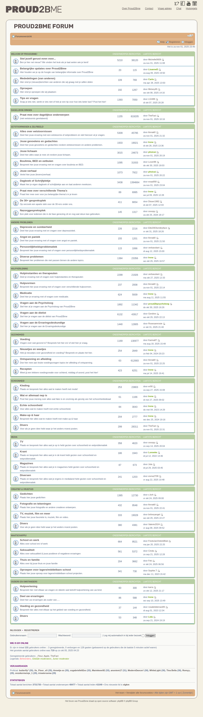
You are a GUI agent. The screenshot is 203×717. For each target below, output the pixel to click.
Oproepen (26, 88)
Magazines (26, 463)
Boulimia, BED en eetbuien (36, 160)
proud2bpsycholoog (158, 304)
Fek (150, 560)
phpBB (120, 701)
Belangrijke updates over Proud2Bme (43, 68)
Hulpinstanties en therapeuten (38, 273)
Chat (178, 8)
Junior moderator (61, 659)
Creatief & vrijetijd (22, 489)
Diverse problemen (32, 256)
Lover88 (152, 162)
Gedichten (26, 493)
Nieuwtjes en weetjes (33, 349)
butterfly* (24, 670)
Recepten (26, 368)
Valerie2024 (154, 524)
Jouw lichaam (28, 151)
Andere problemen (22, 222)
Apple (46, 656)
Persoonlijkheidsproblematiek (38, 246)
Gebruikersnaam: (18, 635)
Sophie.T (152, 570)
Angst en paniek (30, 236)
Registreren (174, 42)
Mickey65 (152, 89)
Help (162, 42)
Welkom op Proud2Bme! (24, 54)
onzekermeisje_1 (24, 673)
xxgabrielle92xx (78, 670)
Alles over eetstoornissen (36, 131)
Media (14, 437)
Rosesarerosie (155, 323)
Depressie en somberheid (36, 226)
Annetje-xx (58, 670)
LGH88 (151, 99)
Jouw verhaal (28, 170)
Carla (151, 79)
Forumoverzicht (23, 36)
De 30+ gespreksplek (33, 200)
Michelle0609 (154, 59)
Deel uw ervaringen (32, 596)
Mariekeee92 (98, 670)
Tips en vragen (29, 98)
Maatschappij (19, 535)
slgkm (126, 684)
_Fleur (39, 656)
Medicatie (26, 293)
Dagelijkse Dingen (21, 110)
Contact (149, 8)
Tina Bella (171, 670)
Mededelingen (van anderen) (37, 78)
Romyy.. (186, 670)
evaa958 (152, 181)
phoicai (152, 152)
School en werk (29, 540)
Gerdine (152, 313)
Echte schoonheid (31, 405)
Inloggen (189, 42)
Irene (150, 142)
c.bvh (150, 494)
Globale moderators (41, 659)
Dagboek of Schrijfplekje (35, 180)
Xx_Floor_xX (41, 670)
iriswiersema (45, 673)
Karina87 (152, 340)
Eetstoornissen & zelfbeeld (27, 127)
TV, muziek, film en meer (35, 513)
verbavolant (154, 247)
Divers (24, 425)
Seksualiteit (27, 549)
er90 (150, 386)
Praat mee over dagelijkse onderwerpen (44, 114)
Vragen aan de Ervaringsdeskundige (42, 322)
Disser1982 (153, 201)
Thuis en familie (30, 559)
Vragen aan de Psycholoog (36, 302)
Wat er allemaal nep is (33, 395)
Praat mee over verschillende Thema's (43, 190)
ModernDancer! (136, 670)
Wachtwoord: (64, 635)
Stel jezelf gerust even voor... (38, 58)
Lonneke (152, 452)
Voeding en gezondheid (34, 606)
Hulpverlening (19, 269)
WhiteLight (155, 670)
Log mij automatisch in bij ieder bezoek (124, 635)
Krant (23, 451)
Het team (119, 693)
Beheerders (25, 659)
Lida (150, 617)
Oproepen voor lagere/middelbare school (45, 569)
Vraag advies (165, 8)
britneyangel (154, 514)
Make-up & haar (29, 415)
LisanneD (153, 69)
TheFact (152, 115)
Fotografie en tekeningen (35, 503)
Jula (150, 464)
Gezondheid (17, 335)
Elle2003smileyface (157, 228)
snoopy (151, 211)
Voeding (25, 339)
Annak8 (151, 132)
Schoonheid (18, 381)
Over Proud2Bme (131, 8)
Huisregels (191, 8)
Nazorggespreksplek (33, 210)
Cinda (151, 551)
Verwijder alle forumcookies (139, 693)
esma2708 (153, 476)
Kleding (25, 385)
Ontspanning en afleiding (35, 359)
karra (150, 587)
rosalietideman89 (156, 607)
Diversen (25, 475)
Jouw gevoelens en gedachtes (39, 141)
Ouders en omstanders (24, 582)
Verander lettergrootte (190, 35)
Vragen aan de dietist (33, 312)
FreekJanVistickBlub (158, 541)
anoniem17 (116, 670)
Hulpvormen (27, 283)
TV (21, 441)
